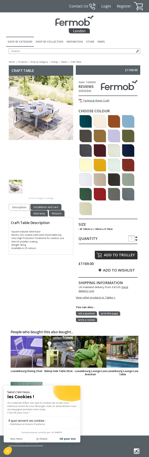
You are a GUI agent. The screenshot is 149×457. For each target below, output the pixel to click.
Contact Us (82, 6)
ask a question (86, 313)
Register (124, 6)
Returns (57, 213)
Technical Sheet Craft (94, 100)
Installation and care (45, 207)
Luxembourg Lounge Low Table (122, 372)
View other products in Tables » (95, 297)
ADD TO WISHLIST (119, 270)
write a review (86, 319)
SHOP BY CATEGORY (20, 41)
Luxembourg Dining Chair (27, 371)
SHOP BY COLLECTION (49, 41)
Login (106, 6)
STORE (90, 41)
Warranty (39, 213)
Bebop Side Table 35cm (58, 371)
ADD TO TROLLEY (119, 254)
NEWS (101, 41)
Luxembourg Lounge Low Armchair (90, 372)
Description (19, 207)
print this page (109, 313)
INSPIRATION (74, 41)
